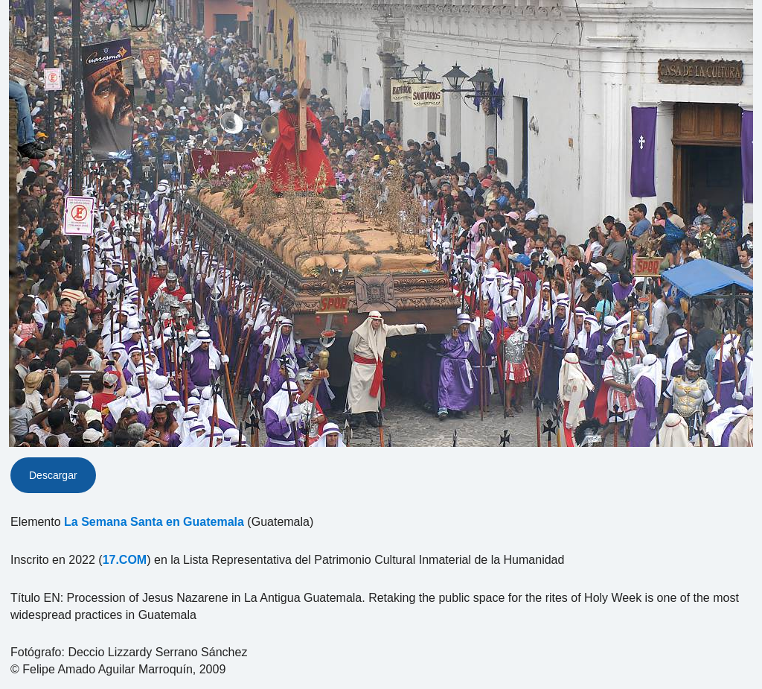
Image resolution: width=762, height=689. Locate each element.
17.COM (125, 559)
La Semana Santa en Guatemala (154, 521)
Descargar (53, 475)
